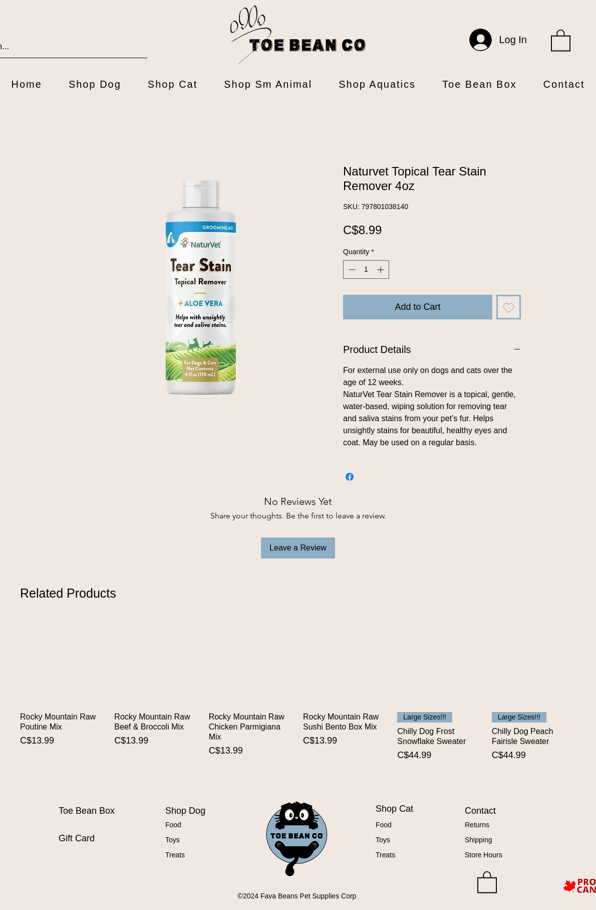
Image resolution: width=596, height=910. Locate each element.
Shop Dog (185, 811)
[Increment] (381, 269)
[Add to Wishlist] (508, 307)
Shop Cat (394, 809)
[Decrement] (351, 269)
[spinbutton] (366, 269)
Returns (477, 825)
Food (173, 825)
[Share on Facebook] (350, 477)
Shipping (478, 840)
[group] (298, 703)
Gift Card (77, 838)
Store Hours (483, 855)
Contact (480, 811)
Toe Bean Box (87, 811)
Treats (175, 855)
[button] (560, 39)
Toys (172, 840)
